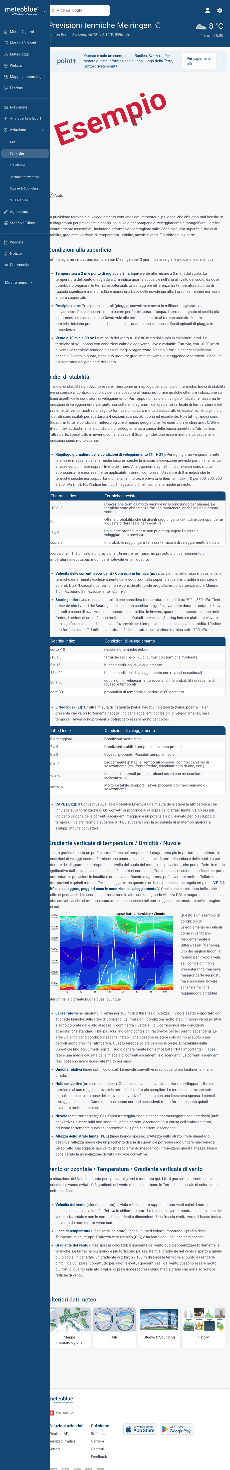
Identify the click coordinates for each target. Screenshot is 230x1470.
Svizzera (86, 34)
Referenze (105, 1430)
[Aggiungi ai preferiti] (165, 24)
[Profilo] (207, 10)
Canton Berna (66, 34)
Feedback (105, 1455)
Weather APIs (66, 1430)
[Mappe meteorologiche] (75, 1348)
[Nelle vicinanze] (111, 10)
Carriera (103, 1438)
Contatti (103, 1446)
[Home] (20, 11)
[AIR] (118, 1348)
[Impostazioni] (219, 10)
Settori (60, 1446)
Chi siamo (106, 1421)
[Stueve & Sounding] (161, 1348)
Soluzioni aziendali (72, 1421)
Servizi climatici (68, 1438)
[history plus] (204, 1348)
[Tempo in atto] (210, 29)
